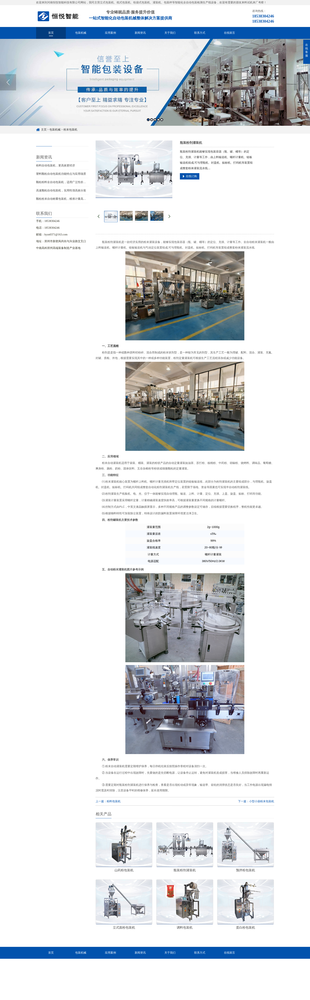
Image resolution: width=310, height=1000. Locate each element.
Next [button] (302, 82)
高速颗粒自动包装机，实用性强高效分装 (61, 190)
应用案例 (110, 32)
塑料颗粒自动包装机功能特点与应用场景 (61, 173)
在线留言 (229, 32)
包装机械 (80, 32)
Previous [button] (8, 82)
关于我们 (170, 32)
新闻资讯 (140, 32)
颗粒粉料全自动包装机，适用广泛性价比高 (62, 182)
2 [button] (151, 119)
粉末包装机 (70, 129)
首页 (51, 32)
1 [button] (148, 119)
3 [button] (155, 119)
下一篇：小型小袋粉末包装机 (256, 801)
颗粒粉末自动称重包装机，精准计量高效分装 (64, 198)
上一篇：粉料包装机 (108, 801)
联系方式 (199, 32)
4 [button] (158, 119)
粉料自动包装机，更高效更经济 (55, 165)
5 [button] (161, 119)
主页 (44, 129)
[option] (155, 82)
